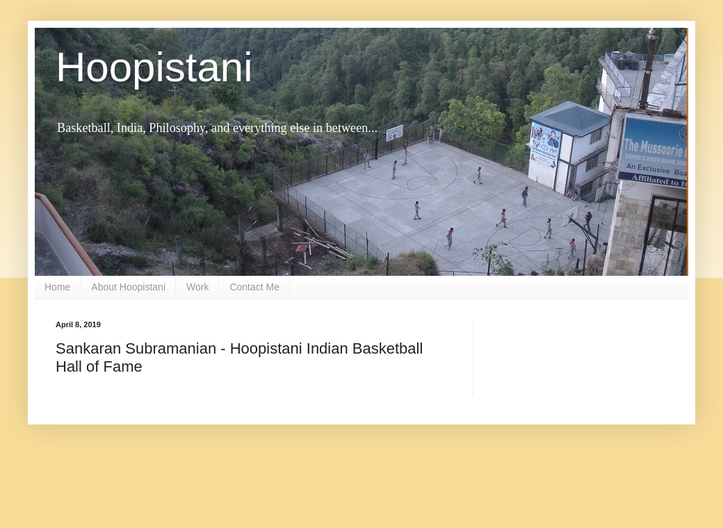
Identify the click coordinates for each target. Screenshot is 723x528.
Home (57, 286)
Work (197, 286)
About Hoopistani (128, 286)
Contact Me (254, 286)
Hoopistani (154, 67)
